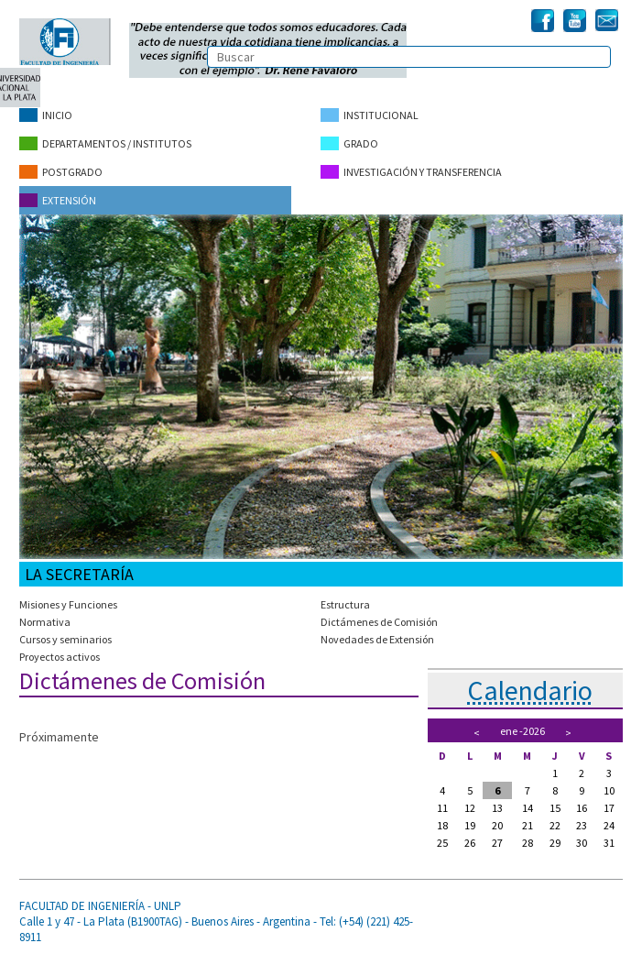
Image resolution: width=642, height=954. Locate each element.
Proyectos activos (59, 656)
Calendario (530, 690)
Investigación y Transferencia (411, 172)
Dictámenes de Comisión (379, 622)
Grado (349, 143)
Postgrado (61, 172)
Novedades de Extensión (377, 639)
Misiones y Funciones (68, 604)
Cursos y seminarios (65, 639)
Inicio (45, 115)
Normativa (45, 622)
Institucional (370, 115)
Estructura (345, 604)
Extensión (57, 200)
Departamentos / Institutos (105, 143)
